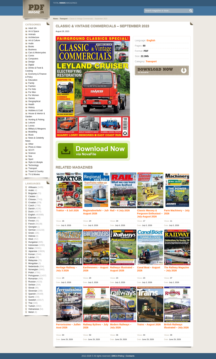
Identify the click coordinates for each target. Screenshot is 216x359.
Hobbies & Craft (35, 110)
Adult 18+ (32, 28)
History (31, 107)
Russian (32, 282)
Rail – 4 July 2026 (120, 210)
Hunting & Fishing (36, 119)
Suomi (31, 297)
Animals (32, 34)
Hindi (30, 239)
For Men (32, 92)
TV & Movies (34, 174)
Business (32, 49)
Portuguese (33, 275)
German (32, 230)
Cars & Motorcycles (37, 52)
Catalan (31, 196)
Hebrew (31, 236)
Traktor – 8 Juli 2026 (67, 210)
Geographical (34, 101)
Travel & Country (36, 171)
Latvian (31, 257)
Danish (31, 208)
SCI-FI (31, 150)
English (31, 215)
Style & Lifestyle (35, 162)
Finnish (31, 221)
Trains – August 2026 (149, 324)
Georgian (32, 227)
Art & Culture (34, 40)
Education (32, 80)
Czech (31, 205)
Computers (33, 59)
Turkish (31, 306)
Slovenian (32, 291)
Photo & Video (34, 147)
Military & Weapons (37, 129)
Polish (31, 272)
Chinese (32, 199)
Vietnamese (33, 309)
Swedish (32, 300)
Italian (31, 248)
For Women (33, 95)
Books (31, 46)
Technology (33, 165)
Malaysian (32, 260)
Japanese (32, 251)
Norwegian (33, 269)
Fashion (32, 86)
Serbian (31, 285)
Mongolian (33, 263)
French (31, 224)
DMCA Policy (118, 356)
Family (31, 83)
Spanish (32, 294)
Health (31, 104)
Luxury (31, 126)
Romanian (33, 278)
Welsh (31, 312)
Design (31, 62)
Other (30, 144)
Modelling (32, 132)
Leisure (31, 122)
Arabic (31, 190)
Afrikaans (32, 187)
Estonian (32, 218)
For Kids (32, 89)
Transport (32, 168)
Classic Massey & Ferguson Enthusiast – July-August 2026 (150, 213)
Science (32, 153)
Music (31, 135)
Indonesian (33, 245)
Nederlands (33, 266)
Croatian (32, 202)
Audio (31, 43)
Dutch (31, 211)
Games (31, 98)
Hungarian (33, 242)
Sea (30, 156)
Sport (30, 159)
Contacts (130, 356)
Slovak (31, 288)
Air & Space (33, 31)
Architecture (33, 37)
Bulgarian (32, 193)
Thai (30, 303)
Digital (31, 65)
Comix (31, 55)
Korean (31, 254)
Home (55, 19)
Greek (31, 233)
